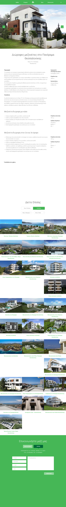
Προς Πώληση (27, 208)
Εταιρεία (25, 2)
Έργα (41, 2)
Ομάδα (16, 2)
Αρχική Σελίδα (33, 2)
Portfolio (39, 208)
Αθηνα (39, 446)
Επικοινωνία (50, 2)
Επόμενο (62, 27)
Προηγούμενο (4, 27)
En (60, 2)
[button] (26, 212)
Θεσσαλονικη (27, 446)
